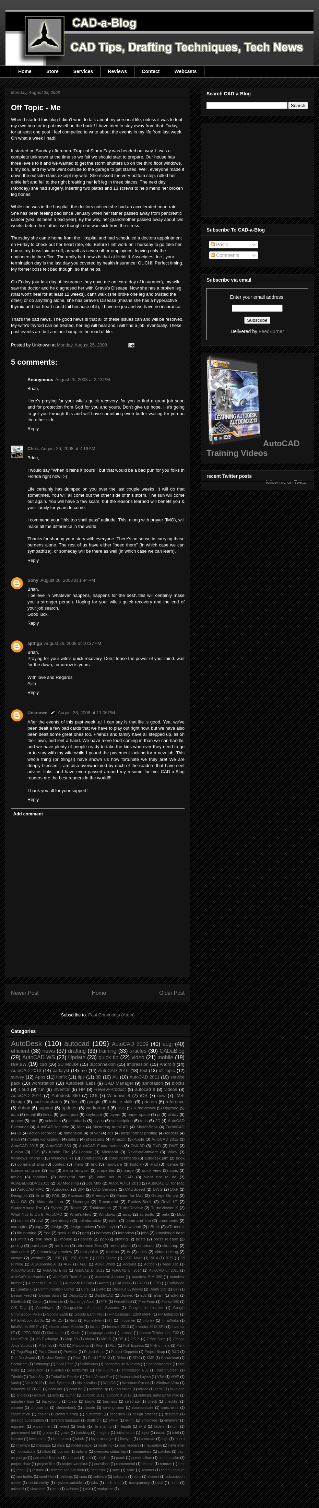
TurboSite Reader (65, 1377)
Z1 (40, 1389)
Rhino (121, 1358)
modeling (105, 1445)
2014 (154, 1258)
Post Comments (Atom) (111, 1014)
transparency (139, 1483)
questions (101, 1464)
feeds (81, 1426)
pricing (17, 1245)
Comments (225, 255)
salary (73, 1139)
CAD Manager (119, 1083)
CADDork (122, 1283)
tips (81, 1077)
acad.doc (55, 1389)
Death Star (158, 1289)
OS (120, 1339)
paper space (139, 1114)
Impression (138, 1064)
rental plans (119, 1245)
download (132, 1226)
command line (138, 1220)
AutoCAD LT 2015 (164, 1270)
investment (37, 1439)
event (64, 1426)
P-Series (45, 1345)
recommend (125, 1464)
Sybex (56, 1207)
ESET (158, 1295)
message (43, 1445)
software (100, 1476)
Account (129, 1264)
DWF (173, 1145)
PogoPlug (24, 1352)
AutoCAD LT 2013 (124, 1183)
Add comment (28, 813)
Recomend (108, 1201)
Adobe (149, 1264)
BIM (81, 1189)
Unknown (37, 712)
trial (160, 1483)
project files (46, 1464)
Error (39, 1195)
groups (48, 1433)
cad (43, 1064)
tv (128, 1251)
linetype (126, 1439)
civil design (61, 1220)
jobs (144, 1232)
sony (137, 1476)
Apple (139, 1139)
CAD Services (105, 1189)
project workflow (75, 1464)
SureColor (35, 1370)
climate (89, 1408)
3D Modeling (68, 1183)
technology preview (54, 1251)
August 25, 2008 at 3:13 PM (82, 379)
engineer (18, 1426)
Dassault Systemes (128, 1289)
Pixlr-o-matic (160, 1345)
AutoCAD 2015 (24, 1145)
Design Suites (50, 1295)
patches (164, 1451)
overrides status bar (110, 1451)
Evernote (56, 1302)
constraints (169, 1408)
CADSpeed (135, 1189)
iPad (154, 1164)
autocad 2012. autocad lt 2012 (107, 1395)
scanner (147, 1470)
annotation (152, 1083)
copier (42, 1414)
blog (181, 1214)
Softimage (42, 1364)
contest (59, 1164)
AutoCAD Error (55, 1270)
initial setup (125, 1433)
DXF (174, 1189)
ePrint (129, 1420)
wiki (88, 1489)
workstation (43, 1083)
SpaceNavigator (159, 1364)
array (127, 1214)
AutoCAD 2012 (165, 1139)
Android (167, 1064)
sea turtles (24, 1476)
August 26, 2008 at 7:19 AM (68, 448)
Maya (89, 1339)
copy (39, 1226)
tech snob (114, 1483)
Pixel (100, 1345)
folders (159, 1426)
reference (175, 1101)
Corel (85, 1289)
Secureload (170, 1358)
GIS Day (18, 1308)
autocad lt (145, 1089)
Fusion (17, 1152)
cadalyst (61, 1070)
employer (171, 1420)
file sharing (103, 1426)
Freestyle (100, 1195)
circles (22, 1220)
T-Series (57, 1370)
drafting (77, 1051)
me (84, 1070)
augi (168, 1044)
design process (144, 1414)
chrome (17, 1408)
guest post (69, 1114)
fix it (142, 1426)
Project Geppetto (124, 1352)
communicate (142, 1408)
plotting (121, 1239)
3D (99, 1077)
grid (85, 1232)
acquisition (123, 1389)
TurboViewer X (164, 1207)
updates (70, 1107)
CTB (157, 1283)
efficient (20, 1051)
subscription (121, 1120)
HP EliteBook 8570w (27, 1320)
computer (19, 1226)
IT (110, 1320)
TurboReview (131, 1207)
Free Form (147, 1302)
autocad (77, 1043)
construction (20, 1414)
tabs (94, 1483)
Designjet (19, 1195)
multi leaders (129, 1445)
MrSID (106, 1339)
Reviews (117, 71)
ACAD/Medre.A (43, 1264)
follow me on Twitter (287, 482)
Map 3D (71, 1339)
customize (94, 1414)
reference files (89, 1245)
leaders (171, 1133)
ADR (67, 1264)
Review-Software (143, 1152)
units (142, 1251)
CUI (93, 1095)
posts (140, 1239)
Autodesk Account (109, 1277)
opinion (63, 1451)
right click (98, 1470)
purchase (39, 1245)
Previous (70, 1352)
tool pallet (89, 1251)
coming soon (113, 1408)
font (175, 1426)
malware (23, 1445)
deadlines (117, 1414)
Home (25, 71)
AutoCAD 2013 (26, 1070)
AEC (83, 1264)
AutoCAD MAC (30, 1189)
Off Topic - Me (36, 107)
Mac (80, 1126)
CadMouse (176, 1283)
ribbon (24, 1107)
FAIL (56, 1195)
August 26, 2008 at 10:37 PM (73, 643)
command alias (31, 1164)
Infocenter (127, 1320)
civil (39, 1220)
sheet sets (95, 1139)
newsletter (176, 1445)
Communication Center (56, 1289)
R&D (175, 1352)
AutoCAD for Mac (53, 1126)
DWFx (101, 1289)
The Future (105, 1370)
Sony (32, 580)
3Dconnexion (103, 1064)
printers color (168, 1458)
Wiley (172, 1152)
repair (21, 1470)
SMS (151, 1358)
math (15, 1139)
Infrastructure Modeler (65, 1327)
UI (19, 1133)
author (70, 1395)
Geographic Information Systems (91, 1308)
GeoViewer (45, 1308)
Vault (15, 1383)
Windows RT (62, 1158)
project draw (21, 1464)
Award (104, 1283)
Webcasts (185, 71)
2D (158, 1120)
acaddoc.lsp (98, 1389)
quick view (151, 1170)
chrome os (39, 1408)
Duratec (126, 1295)
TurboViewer (144, 1108)
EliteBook (18, 1302)
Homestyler (93, 1320)
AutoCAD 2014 (26, 1095)
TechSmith (79, 1370)
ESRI (174, 1295)
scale (131, 1470)
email (31, 1114)
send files (46, 1476)
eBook (154, 1226)
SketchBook (146, 1126)
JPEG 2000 (31, 1333)
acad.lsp (76, 1389)
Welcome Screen (135, 1383)
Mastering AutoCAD (110, 1126)
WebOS (109, 1383)
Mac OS (19, 1201)
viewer (17, 1258)
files (75, 1101)
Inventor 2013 (118, 1327)
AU (115, 1077)
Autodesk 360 (65, 1095)
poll (88, 1458)
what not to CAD (115, 1177)
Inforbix (148, 1320)
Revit (77, 1358)
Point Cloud (47, 1352)
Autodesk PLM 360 (43, 1283)
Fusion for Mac (129, 1195)
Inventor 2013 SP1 (150, 1327)
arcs (55, 1395)
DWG (158, 1189)
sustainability (38, 1483)
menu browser (76, 1170)
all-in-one (177, 1389)
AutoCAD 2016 (23, 1270)
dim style (109, 1226)
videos (170, 1089)
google (94, 1101)
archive (40, 1395)
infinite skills (121, 1101)
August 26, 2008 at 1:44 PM (67, 580)
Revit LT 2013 (99, 1358)
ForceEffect (123, 1302)
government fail (23, 1433)
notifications (25, 1451)
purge (128, 1170)
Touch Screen (167, 1370)
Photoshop (81, 1345)
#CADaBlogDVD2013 (30, 1183)
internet (17, 1439)
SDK (136, 1358)
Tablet (75, 1207)
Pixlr (113, 1345)
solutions (120, 1476)
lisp (52, 1170)
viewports (38, 1489)
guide (64, 1433)
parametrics (142, 1451)
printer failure (141, 1458)
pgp (103, 1239)
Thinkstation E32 (135, 1370)
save (116, 1470)
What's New (80, 1214)
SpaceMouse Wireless (122, 1364)
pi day (173, 1114)
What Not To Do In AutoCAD (36, 1214)
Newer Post (25, 993)
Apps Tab (170, 1264)
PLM (62, 1345)
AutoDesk (26, 1043)
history (136, 1164)
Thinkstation (100, 1207)
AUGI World (105, 1264)
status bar (20, 1251)
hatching (83, 1433)
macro (180, 1439)
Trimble (17, 1377)
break (72, 1401)
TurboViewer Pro (98, 1377)
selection (53, 1120)
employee (149, 1420)
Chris (33, 448)
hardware (113, 1164)
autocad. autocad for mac (158, 1395)
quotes (17, 1120)
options (81, 1451)
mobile (165, 1057)
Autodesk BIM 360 (147, 1277)
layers (114, 1114)
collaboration (90, 1220)
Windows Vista (167, 1383)
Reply (33, 428)
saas (173, 1170)
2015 (169, 1258)
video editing (166, 1251)
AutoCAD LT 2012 (89, 1270)
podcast (73, 1458)
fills (111, 1133)
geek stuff (66, 1232)
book (180, 1158)
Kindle (76, 1333)
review (18, 1064)
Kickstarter (55, 1333)
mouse (66, 1239)
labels (80, 1439)
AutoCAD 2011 (144, 1077)
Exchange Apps (82, 1302)
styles (98, 1120)
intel (175, 1433)
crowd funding (66, 1414)
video (137, 1057)
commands (168, 1220)
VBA (160, 1377)
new (161, 1095)
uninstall (17, 1489)
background (51, 1401)
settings (67, 1476)
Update (76, 1057)
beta (165, 1214)
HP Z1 (56, 1320)
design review (81, 1226)
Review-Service (54, 1358)
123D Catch (78, 1258)
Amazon (119, 1139)
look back (43, 1239)
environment (42, 1426)
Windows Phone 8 (27, 1158)
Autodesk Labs (80, 1083)
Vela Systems (59, 1383)
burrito (90, 1401)
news (49, 1051)
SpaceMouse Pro (26, 1207)
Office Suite (156, 1339)
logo (165, 1439)
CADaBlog (172, 1051)
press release (166, 1239)
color (113, 1220)
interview (126, 1232)
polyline (103, 1458)
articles (138, 1051)
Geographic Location (146, 1308)
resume (38, 1470)
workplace (105, 1489)
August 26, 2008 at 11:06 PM (86, 712)
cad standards (48, 1101)
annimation (91, 1158)
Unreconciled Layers (134, 1377)
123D (57, 1258)
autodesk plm (156, 1158)
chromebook (66, 1408)
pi (158, 1114)
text (143, 1070)
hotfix (61, 1077)
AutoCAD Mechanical (28, 1277)
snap (83, 1476)
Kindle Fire (59, 1152)
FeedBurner (271, 331)
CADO (142, 1283)
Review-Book (140, 1201)
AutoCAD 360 (58, 1145)
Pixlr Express (133, 1345)
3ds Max (93, 1183)
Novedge (81, 1201)
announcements (122, 1158)
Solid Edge (64, 1364)
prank (120, 1458)
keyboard (94, 1114)
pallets (86, 1239)
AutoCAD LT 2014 (127, 1270)
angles (21, 1395)
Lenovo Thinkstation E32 (159, 1333)
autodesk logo (22, 1401)
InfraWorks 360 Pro (26, 1327)
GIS (36, 1152)
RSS (121, 1108)
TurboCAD (175, 1126)
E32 (143, 1295)
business (110, 1401)
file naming (27, 1232)
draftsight (94, 1420)
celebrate (132, 1401)
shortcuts (146, 1245)
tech (144, 1120)
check (152, 1401)
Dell (176, 1289)
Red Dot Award (23, 1358)
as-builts (146, 1214)
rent (181, 1464)
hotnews (103, 1232)
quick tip (108, 1057)
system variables (70, 1483)
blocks (178, 1083)
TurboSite (37, 1377)
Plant (180, 1345)
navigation (153, 1445)
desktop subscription (27, 1420)
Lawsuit (126, 1333)
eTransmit (176, 1226)
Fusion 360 (170, 1302)
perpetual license (46, 1458)
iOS (143, 1095)
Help (72, 1320)
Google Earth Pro (88, 1314)
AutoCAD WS (38, 1057)
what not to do (160, 1177)
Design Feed (21, 1295)
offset (46, 1451)
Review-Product (110, 1089)
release (147, 1464)
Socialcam (19, 1364)
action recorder (42, 1133)
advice (143, 1389)
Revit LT (169, 1201)
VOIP (175, 1377)
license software (25, 1170)
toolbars (40, 1177)
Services (83, 71)
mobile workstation (44, 1139)
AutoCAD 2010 (113, 1070)
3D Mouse (68, 1064)
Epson (38, 1302)
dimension (73, 1133)
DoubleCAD (103, 1295)
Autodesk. (61, 1189)
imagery (103, 1433)
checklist (171, 1401)
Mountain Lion (50, 1201)
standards (77, 1120)
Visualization (87, 1383)
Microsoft (110, 1152)
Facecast (76, 1195)
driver (95, 1133)
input (146, 1433)
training (107, 1051)
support (45, 1107)
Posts (219, 244)
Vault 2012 (33, 1383)
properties (106, 1170)
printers (149, 1101)
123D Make (133, 1258)
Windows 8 (118, 1095)
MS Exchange (46, 1339)
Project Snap (154, 1352)
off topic (167, 1070)
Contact (151, 71)
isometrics (61, 1439)
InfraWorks (170, 1320)
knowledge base (170, 1232)
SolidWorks (89, 1364)
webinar (38, 1258)
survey (17, 1077)
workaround (97, 1107)
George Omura (164, 1195)
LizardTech (19, 1339)
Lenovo (85, 1152)
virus (55, 1489)
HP (82, 1089)
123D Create (106, 1258)
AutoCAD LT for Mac (166, 1183)
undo (174, 1483)
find (94, 1164)
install (160, 1433)
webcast (72, 1489)
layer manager (102, 1439)
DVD (157, 1145)
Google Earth (57, 1314)
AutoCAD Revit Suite (70, 1277)
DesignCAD (78, 1295)
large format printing (139, 1133)
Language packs (100, 1333)
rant (34, 1120)
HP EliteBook (168, 1314)
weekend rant (72, 1177)
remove (166, 1464)
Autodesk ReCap (78, 1283)
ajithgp (34, 643)
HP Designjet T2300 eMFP (130, 1314)
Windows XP (21, 1389)
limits (22, 1239)
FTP (104, 1302)
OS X (135, 1339)
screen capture (173, 1470)
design (56, 1226)
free (47, 1232)
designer (172, 1414)
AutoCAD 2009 (130, 1044)
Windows (107, 1214)
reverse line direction (67, 1470)
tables (16, 1177)
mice (61, 1445)
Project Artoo (94, 1352)
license (172, 1164)
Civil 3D (137, 1145)
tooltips (112, 1251)
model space (81, 1445)
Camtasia (24, 1289)
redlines (62, 1245)
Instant (95, 1327)
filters (78, 1164)
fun (41, 1089)
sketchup (170, 1245)
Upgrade (170, 1108)
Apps (40, 1077)
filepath (125, 1426)
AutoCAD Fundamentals (100, 1145)
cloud (23, 1089)
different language (65, 1420)
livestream (147, 1439)
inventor (62, 1089)
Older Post (172, 993)
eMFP (113, 1420)
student (153, 1476)
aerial (159, 1389)
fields (47, 1114)
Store (52, 71)
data (15, 1114)
